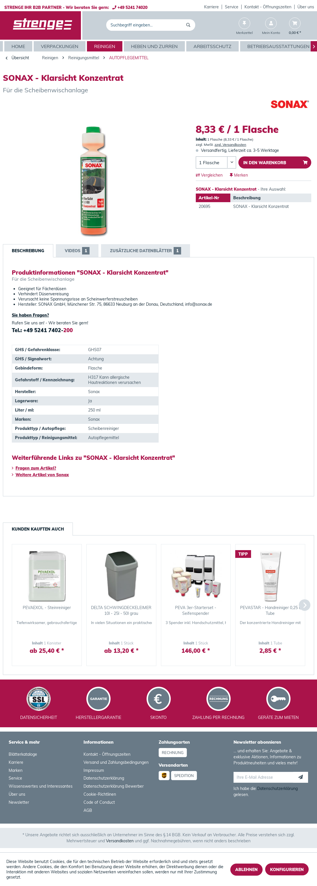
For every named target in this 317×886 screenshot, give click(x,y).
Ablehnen (246, 869)
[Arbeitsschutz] (213, 46)
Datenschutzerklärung (103, 778)
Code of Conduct (99, 802)
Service (231, 6)
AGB (87, 810)
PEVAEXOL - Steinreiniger (47, 607)
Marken (15, 770)
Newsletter (19, 802)
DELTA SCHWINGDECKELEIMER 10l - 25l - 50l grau (121, 610)
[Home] (19, 46)
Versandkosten (120, 840)
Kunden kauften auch (38, 529)
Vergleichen (209, 175)
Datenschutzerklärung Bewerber (113, 786)
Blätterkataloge (23, 754)
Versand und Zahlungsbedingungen (116, 762)
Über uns (305, 6)
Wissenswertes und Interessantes (41, 786)
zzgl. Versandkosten (230, 144)
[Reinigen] (105, 46)
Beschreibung (28, 250)
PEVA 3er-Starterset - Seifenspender (195, 610)
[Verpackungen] (60, 46)
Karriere (211, 6)
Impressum (93, 770)
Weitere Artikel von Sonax (40, 474)
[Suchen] (189, 25)
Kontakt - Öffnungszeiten (267, 6)
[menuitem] (211, 7)
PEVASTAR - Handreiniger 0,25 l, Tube (270, 610)
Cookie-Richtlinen (99, 794)
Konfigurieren (287, 869)
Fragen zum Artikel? (34, 468)
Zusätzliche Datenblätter (145, 250)
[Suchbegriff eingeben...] (150, 25)
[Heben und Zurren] (155, 46)
